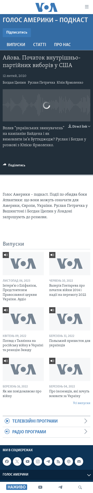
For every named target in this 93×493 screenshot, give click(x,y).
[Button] (14, 166)
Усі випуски (81, 403)
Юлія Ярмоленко (70, 83)
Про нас (62, 45)
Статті (39, 45)
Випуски (16, 45)
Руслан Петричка (41, 83)
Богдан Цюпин (14, 83)
